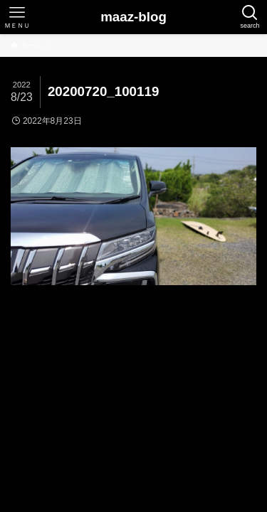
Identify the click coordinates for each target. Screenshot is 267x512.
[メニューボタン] (17, 17)
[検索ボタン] (250, 17)
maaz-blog (133, 17)
